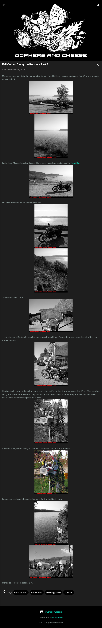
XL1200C (69, 592)
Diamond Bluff (20, 592)
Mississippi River (53, 592)
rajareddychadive (57, 617)
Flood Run (75, 163)
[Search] (98, 5)
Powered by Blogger (51, 612)
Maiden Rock (36, 592)
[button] (98, 65)
